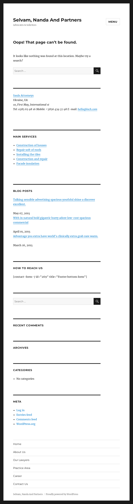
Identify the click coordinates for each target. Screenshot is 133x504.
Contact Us (20, 484)
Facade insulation (27, 163)
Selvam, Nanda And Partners (47, 20)
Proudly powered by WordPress (62, 494)
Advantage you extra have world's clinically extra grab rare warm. (55, 236)
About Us (19, 452)
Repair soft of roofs (28, 149)
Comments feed (26, 419)
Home (17, 444)
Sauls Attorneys (23, 95)
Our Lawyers (21, 460)
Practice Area (21, 468)
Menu (112, 21)
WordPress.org (25, 424)
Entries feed (24, 414)
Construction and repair (31, 159)
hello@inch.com (87, 109)
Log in (20, 410)
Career (17, 476)
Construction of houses (31, 145)
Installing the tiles (28, 154)
